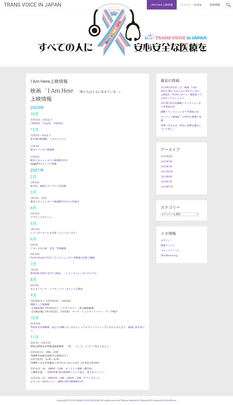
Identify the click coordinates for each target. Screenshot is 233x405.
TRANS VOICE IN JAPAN (32, 5)
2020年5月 (167, 186)
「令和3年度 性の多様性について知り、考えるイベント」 (75, 372)
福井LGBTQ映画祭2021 (71, 381)
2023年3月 (166, 166)
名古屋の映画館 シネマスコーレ (48, 138)
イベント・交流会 (191, 4)
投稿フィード (168, 245)
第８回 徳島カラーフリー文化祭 (48, 185)
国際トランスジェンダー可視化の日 (180, 111)
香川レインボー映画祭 (42, 149)
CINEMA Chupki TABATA (46, 123)
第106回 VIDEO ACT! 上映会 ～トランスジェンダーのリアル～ (64, 273)
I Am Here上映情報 (162, 4)
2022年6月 (167, 171)
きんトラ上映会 (74, 288)
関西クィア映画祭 (39, 304)
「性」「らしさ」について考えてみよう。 (88, 346)
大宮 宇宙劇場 (57, 248)
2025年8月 (167, 156)
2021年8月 (166, 176)
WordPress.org (169, 255)
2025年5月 (167, 161)
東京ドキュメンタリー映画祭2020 (48, 160)
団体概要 (215, 4)
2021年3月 (166, 181)
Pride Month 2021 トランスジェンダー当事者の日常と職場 (62, 257)
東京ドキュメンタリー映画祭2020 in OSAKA (54, 201)
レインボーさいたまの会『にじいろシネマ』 (54, 232)
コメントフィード (170, 250)
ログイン (165, 240)
